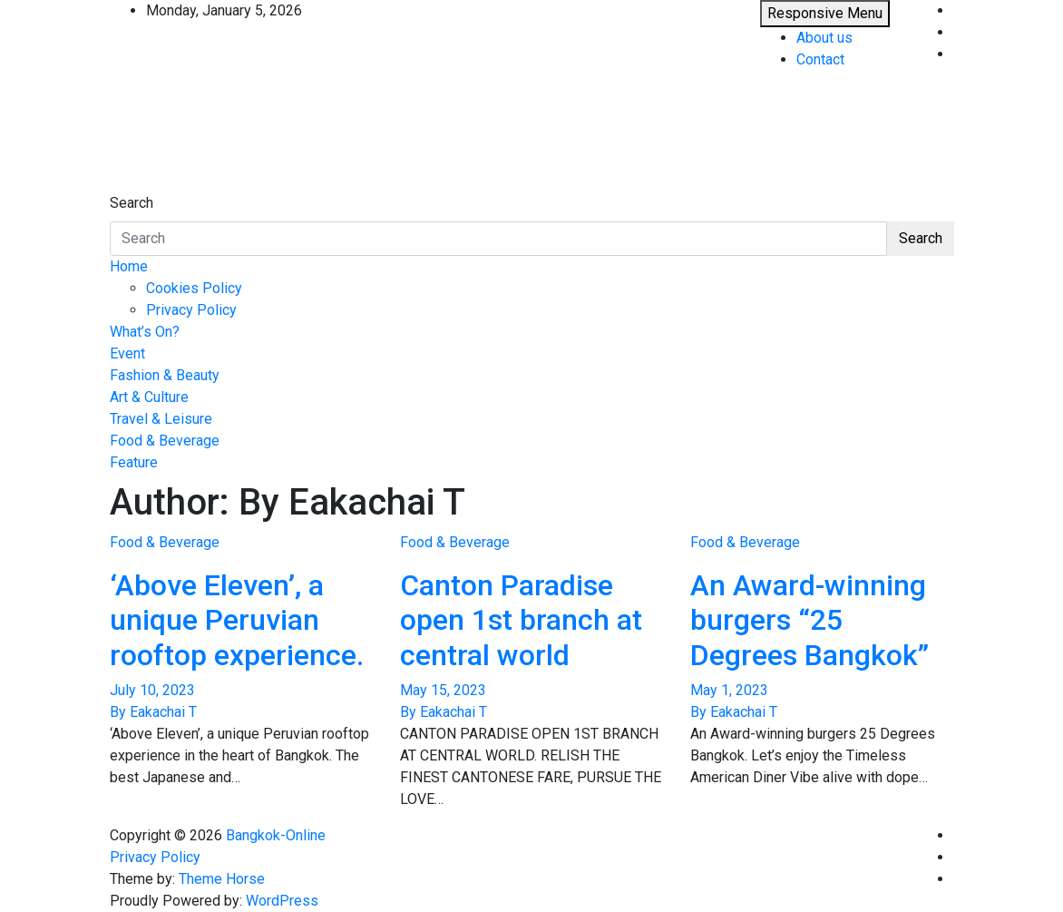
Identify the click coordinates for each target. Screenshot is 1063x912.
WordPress (282, 900)
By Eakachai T (153, 712)
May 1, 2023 (729, 690)
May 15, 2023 (443, 690)
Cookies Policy (194, 288)
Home (129, 266)
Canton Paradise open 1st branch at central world (521, 620)
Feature (134, 462)
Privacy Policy (191, 310)
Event (127, 353)
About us (824, 37)
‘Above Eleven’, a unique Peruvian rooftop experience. (237, 620)
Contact (820, 59)
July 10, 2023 (152, 690)
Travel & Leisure (161, 418)
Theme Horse (222, 878)
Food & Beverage (164, 440)
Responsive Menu (825, 13)
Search (131, 202)
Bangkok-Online (276, 835)
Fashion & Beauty (164, 375)
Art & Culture (149, 397)
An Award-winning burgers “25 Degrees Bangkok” (809, 620)
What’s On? (145, 331)
